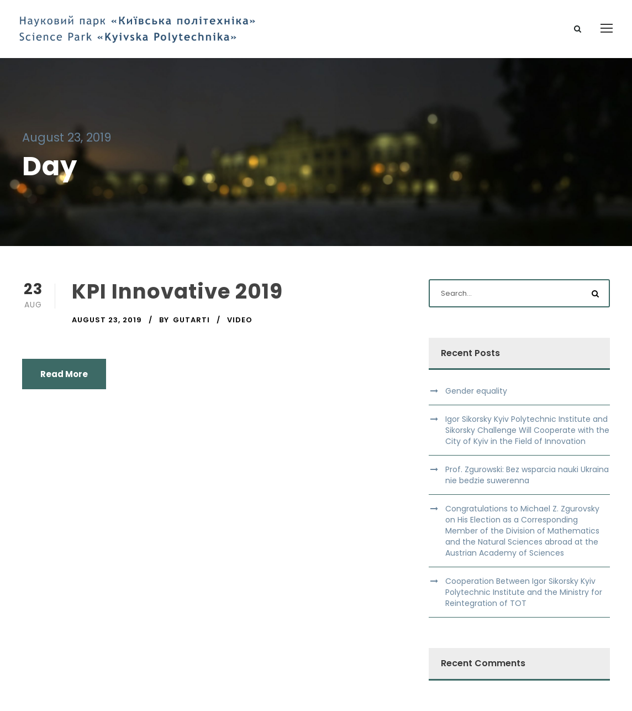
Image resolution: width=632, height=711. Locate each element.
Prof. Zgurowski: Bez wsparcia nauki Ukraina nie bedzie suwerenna (527, 475)
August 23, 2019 (107, 320)
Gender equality (476, 390)
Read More (64, 374)
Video (239, 320)
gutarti (191, 320)
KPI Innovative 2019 (177, 291)
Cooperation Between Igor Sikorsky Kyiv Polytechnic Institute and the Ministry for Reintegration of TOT (523, 592)
